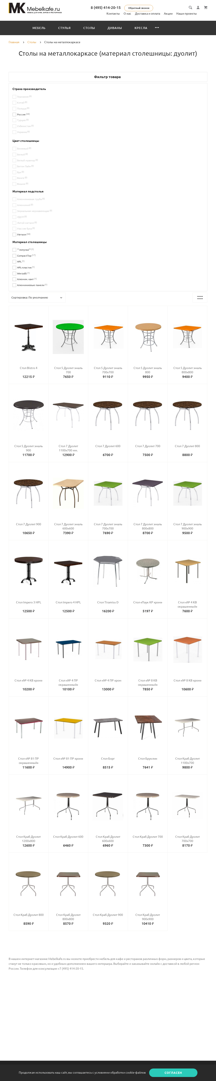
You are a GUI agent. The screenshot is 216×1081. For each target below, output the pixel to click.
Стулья (64, 28)
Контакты (113, 13)
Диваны (115, 28)
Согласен (173, 1072)
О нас (127, 13)
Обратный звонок (138, 8)
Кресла (141, 28)
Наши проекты (186, 13)
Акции (168, 13)
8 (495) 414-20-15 (106, 7)
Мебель (39, 28)
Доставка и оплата (147, 13)
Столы (89, 28)
